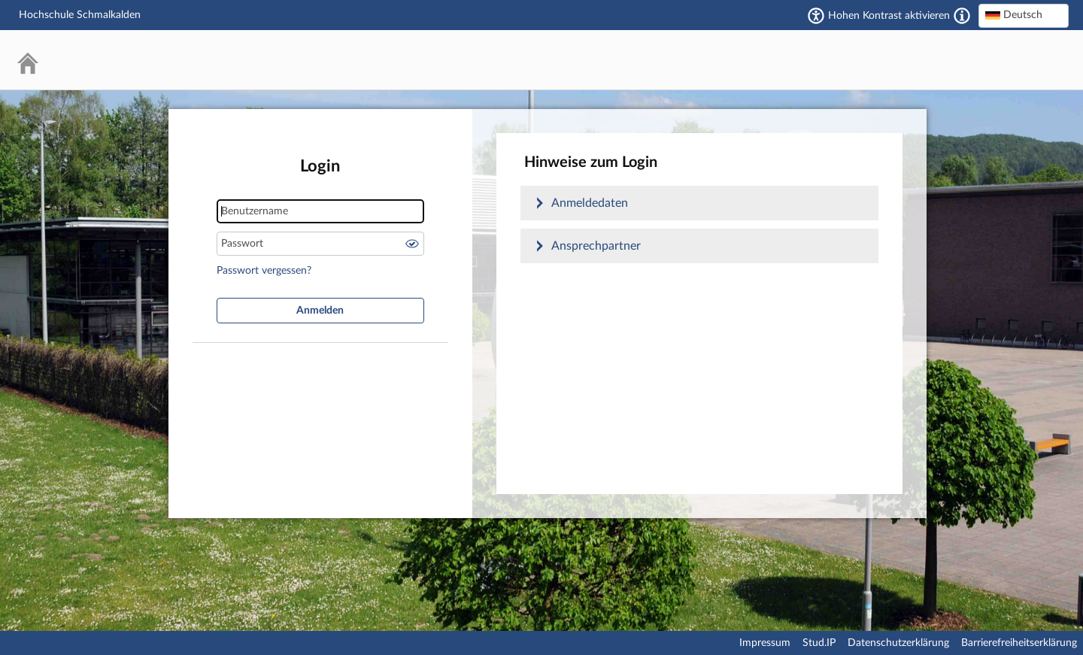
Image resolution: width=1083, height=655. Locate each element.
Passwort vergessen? (264, 270)
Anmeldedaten (589, 203)
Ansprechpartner (596, 246)
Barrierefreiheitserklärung (1019, 643)
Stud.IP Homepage (1011, 59)
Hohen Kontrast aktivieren (889, 16)
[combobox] (1023, 16)
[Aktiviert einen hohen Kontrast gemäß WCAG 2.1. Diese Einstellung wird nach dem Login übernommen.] (962, 16)
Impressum (764, 643)
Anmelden (320, 310)
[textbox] (1023, 15)
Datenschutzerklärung (898, 643)
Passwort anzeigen (412, 243)
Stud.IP (819, 643)
